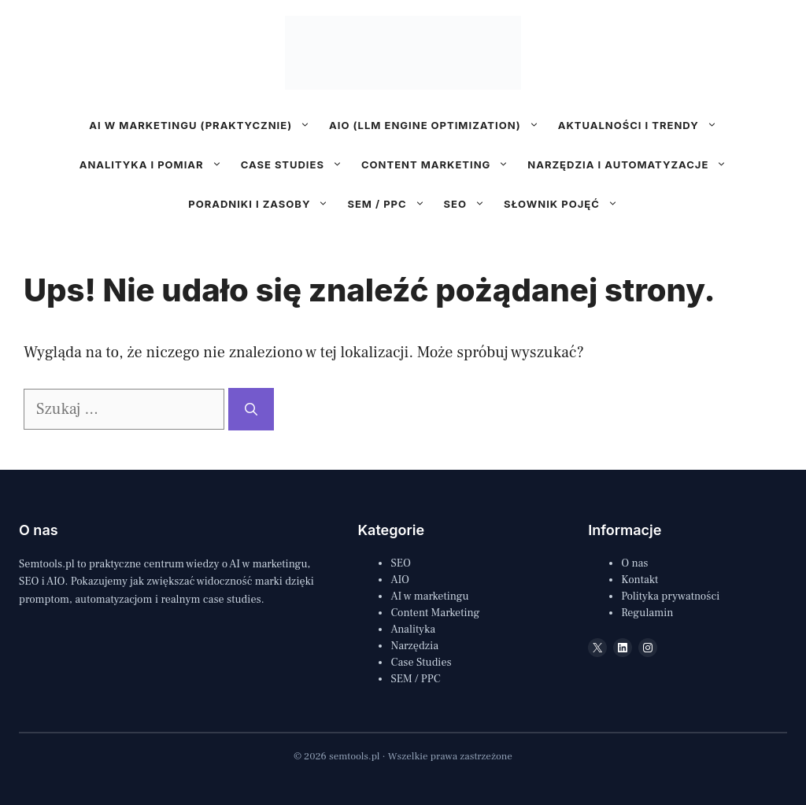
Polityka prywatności (670, 596)
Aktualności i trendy (642, 125)
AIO (399, 580)
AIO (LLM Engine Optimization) (439, 125)
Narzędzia (414, 646)
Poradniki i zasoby (263, 203)
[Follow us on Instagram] (409, 231)
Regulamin (647, 613)
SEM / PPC (390, 203)
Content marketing (439, 164)
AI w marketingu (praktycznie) (204, 125)
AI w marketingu (429, 596)
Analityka (412, 629)
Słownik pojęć (565, 203)
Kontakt (639, 580)
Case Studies (420, 662)
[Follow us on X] (385, 231)
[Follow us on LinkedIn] (433, 231)
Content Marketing (434, 613)
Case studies (296, 164)
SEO (469, 203)
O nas (634, 563)
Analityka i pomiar (155, 164)
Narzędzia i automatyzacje (631, 164)
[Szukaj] (251, 409)
